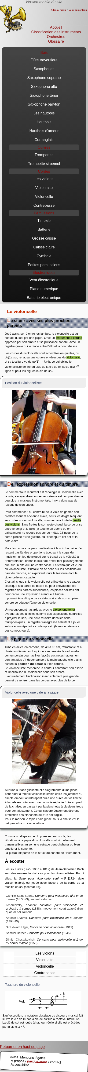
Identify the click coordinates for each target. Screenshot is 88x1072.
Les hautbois (44, 113)
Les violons (44, 179)
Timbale (44, 221)
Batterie (43, 229)
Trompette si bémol (44, 164)
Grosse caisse (44, 238)
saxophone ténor (64, 609)
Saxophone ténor (44, 95)
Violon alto (44, 188)
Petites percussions (44, 265)
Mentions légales (32, 1057)
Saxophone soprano (44, 78)
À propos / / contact (36, 1061)
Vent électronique (44, 280)
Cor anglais (44, 140)
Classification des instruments (56, 32)
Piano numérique (44, 289)
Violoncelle (44, 197)
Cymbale (44, 256)
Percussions (44, 213)
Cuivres (44, 147)
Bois (44, 53)
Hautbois (44, 122)
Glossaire (56, 41)
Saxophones (44, 69)
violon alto (73, 357)
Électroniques (44, 273)
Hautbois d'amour (44, 131)
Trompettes (44, 155)
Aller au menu (58, 10)
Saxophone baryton (44, 104)
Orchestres (56, 37)
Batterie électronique (44, 298)
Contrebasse (44, 205)
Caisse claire (44, 247)
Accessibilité (20, 1064)
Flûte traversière (44, 60)
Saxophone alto (44, 87)
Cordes (44, 171)
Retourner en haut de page (22, 1047)
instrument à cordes (69, 338)
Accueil (56, 27)
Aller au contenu (78, 10)
